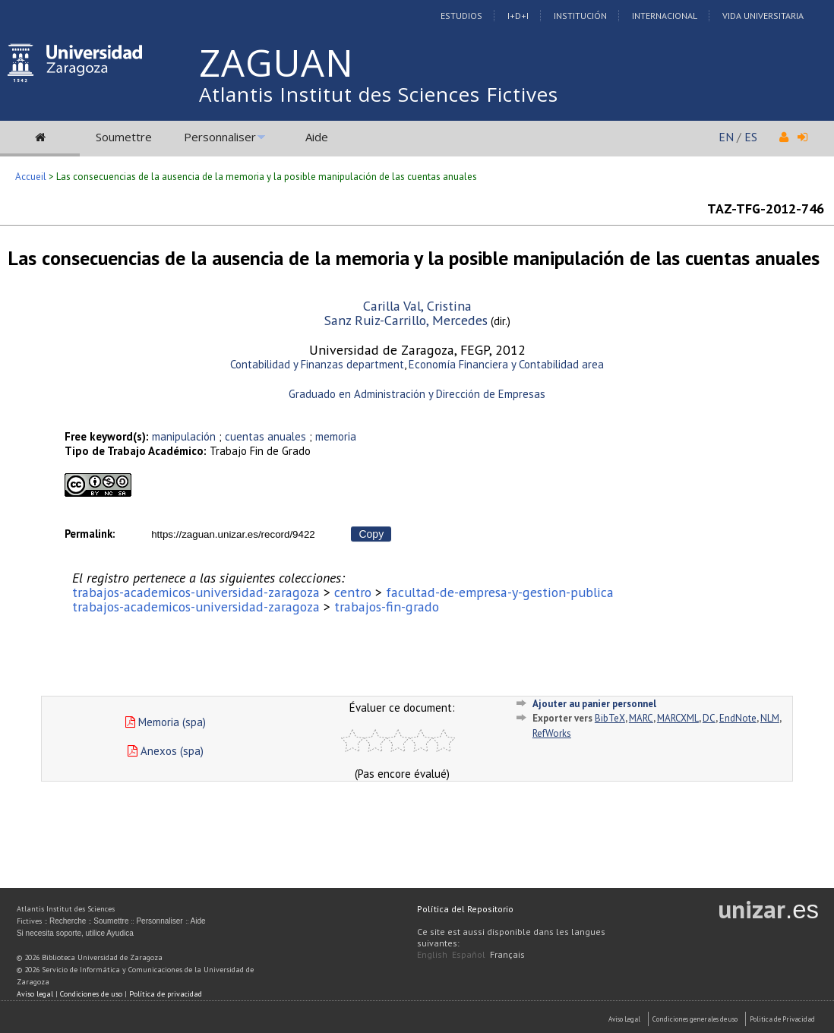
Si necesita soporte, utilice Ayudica (75, 933)
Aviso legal (35, 994)
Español (468, 954)
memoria (335, 436)
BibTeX (610, 718)
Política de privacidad (165, 994)
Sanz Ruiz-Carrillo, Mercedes (406, 320)
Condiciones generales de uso (695, 1019)
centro (352, 592)
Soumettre (124, 136)
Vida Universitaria (763, 15)
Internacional (664, 15)
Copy (371, 534)
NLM (769, 718)
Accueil (30, 176)
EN (726, 136)
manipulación (184, 436)
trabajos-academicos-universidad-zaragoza (196, 592)
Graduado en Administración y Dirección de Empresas (417, 394)
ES (750, 136)
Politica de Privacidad (782, 1019)
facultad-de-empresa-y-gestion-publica (500, 592)
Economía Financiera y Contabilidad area (506, 364)
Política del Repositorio (465, 909)
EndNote (738, 718)
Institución (580, 15)
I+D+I (518, 15)
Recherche (67, 921)
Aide (316, 136)
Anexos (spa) (166, 751)
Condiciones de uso (91, 994)
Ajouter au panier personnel (594, 703)
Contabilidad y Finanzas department (317, 364)
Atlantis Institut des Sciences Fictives (378, 94)
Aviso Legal (624, 1019)
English (432, 954)
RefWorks (551, 733)
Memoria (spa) (165, 722)
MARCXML (678, 718)
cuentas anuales (265, 436)
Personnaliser (220, 136)
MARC (641, 718)
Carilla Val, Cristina (417, 305)
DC (709, 718)
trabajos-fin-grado (386, 606)
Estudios (461, 15)
